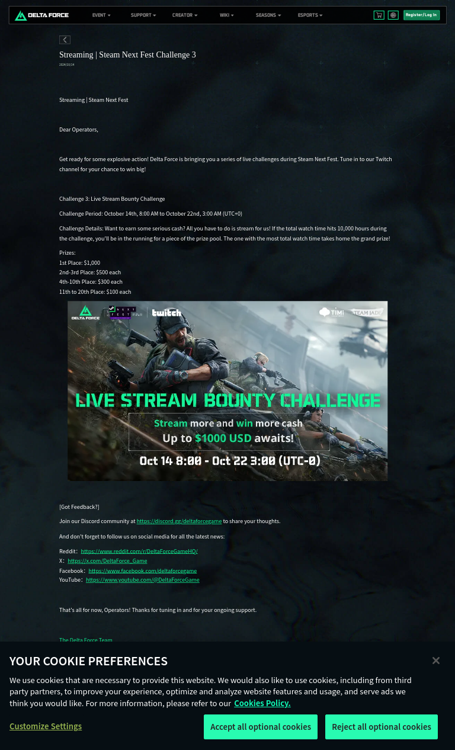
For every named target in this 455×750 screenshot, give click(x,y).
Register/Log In (421, 14)
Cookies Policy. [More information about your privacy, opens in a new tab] (262, 703)
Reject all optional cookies (381, 726)
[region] (227, 696)
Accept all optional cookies (260, 726)
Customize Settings (45, 726)
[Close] (436, 661)
